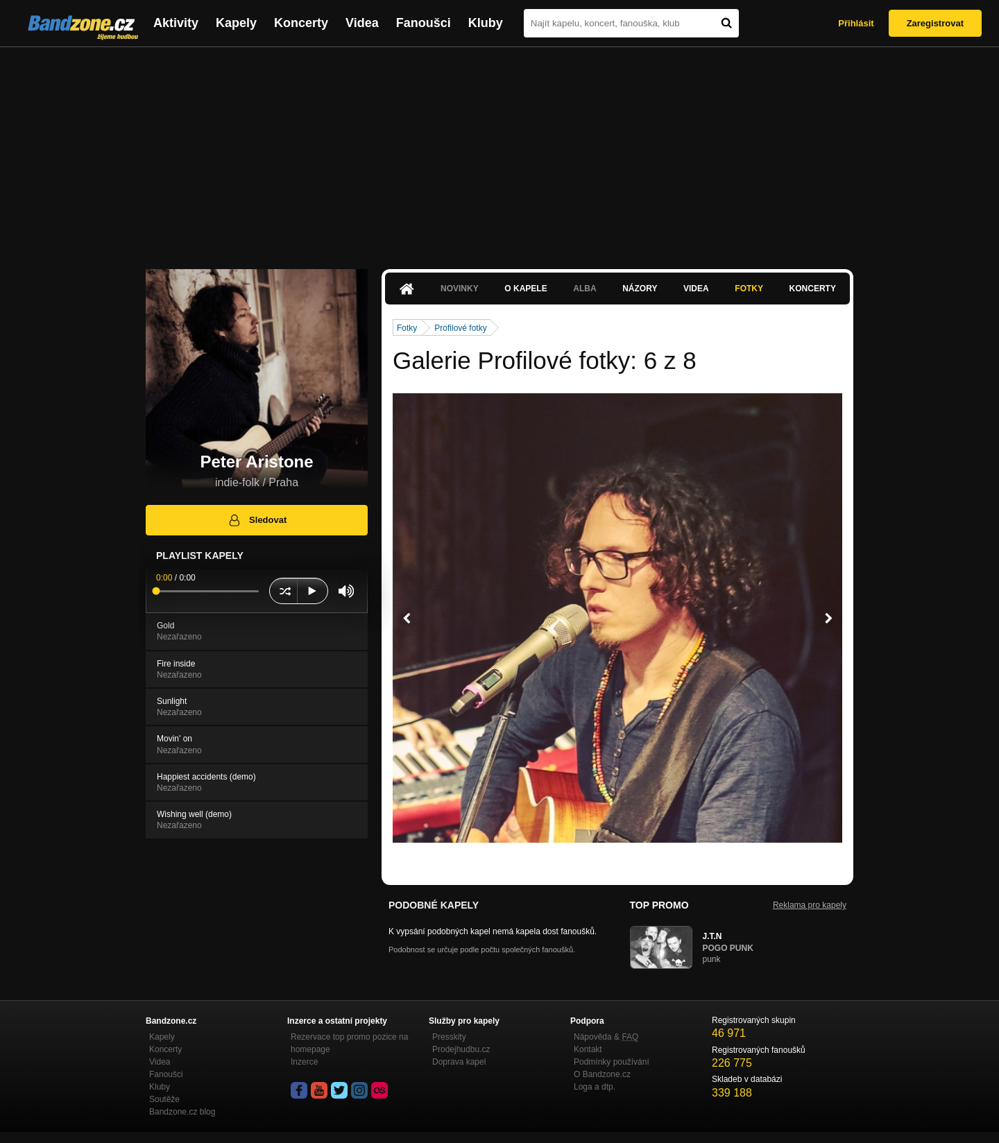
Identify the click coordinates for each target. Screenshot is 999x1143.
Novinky (460, 288)
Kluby (485, 23)
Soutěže (164, 1099)
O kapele (525, 288)
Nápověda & (606, 1037)
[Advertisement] (499, 151)
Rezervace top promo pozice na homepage (349, 1043)
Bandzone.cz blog (182, 1112)
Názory (639, 288)
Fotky (749, 288)
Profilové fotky (460, 328)
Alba (584, 288)
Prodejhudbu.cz (461, 1049)
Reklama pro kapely (809, 905)
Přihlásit (855, 23)
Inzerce (304, 1062)
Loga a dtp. (594, 1087)
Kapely (236, 23)
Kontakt (588, 1049)
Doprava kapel (459, 1062)
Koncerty (301, 23)
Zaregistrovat (935, 23)
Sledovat (257, 520)
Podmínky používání (611, 1062)
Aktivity (175, 23)
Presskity (449, 1037)
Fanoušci (423, 23)
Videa (362, 23)
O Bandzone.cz (602, 1074)
